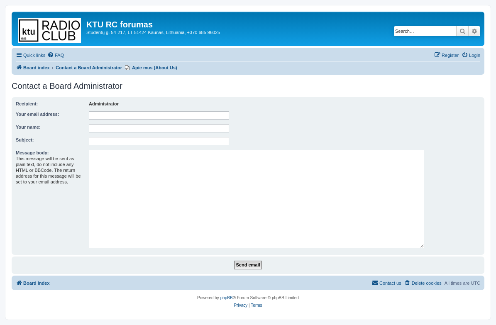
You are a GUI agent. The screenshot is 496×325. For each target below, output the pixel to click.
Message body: (32, 152)
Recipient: (27, 103)
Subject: (25, 139)
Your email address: (37, 114)
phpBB (226, 298)
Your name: (28, 127)
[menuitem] (55, 55)
